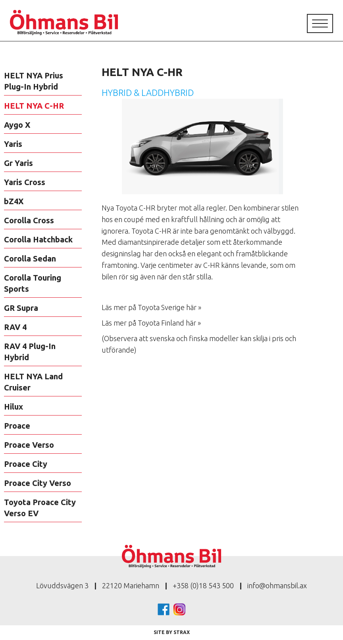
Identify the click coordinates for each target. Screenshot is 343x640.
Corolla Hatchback (38, 239)
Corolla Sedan (30, 258)
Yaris (13, 143)
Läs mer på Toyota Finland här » (151, 323)
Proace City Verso (37, 483)
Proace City (25, 463)
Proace (17, 425)
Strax (181, 632)
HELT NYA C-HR (34, 105)
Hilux (13, 406)
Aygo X (17, 124)
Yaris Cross (24, 182)
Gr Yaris (18, 163)
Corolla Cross (29, 220)
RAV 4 (15, 327)
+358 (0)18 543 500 (203, 585)
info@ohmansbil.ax (277, 585)
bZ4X (14, 201)
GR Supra (21, 307)
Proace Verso (29, 444)
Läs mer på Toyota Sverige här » (151, 307)
